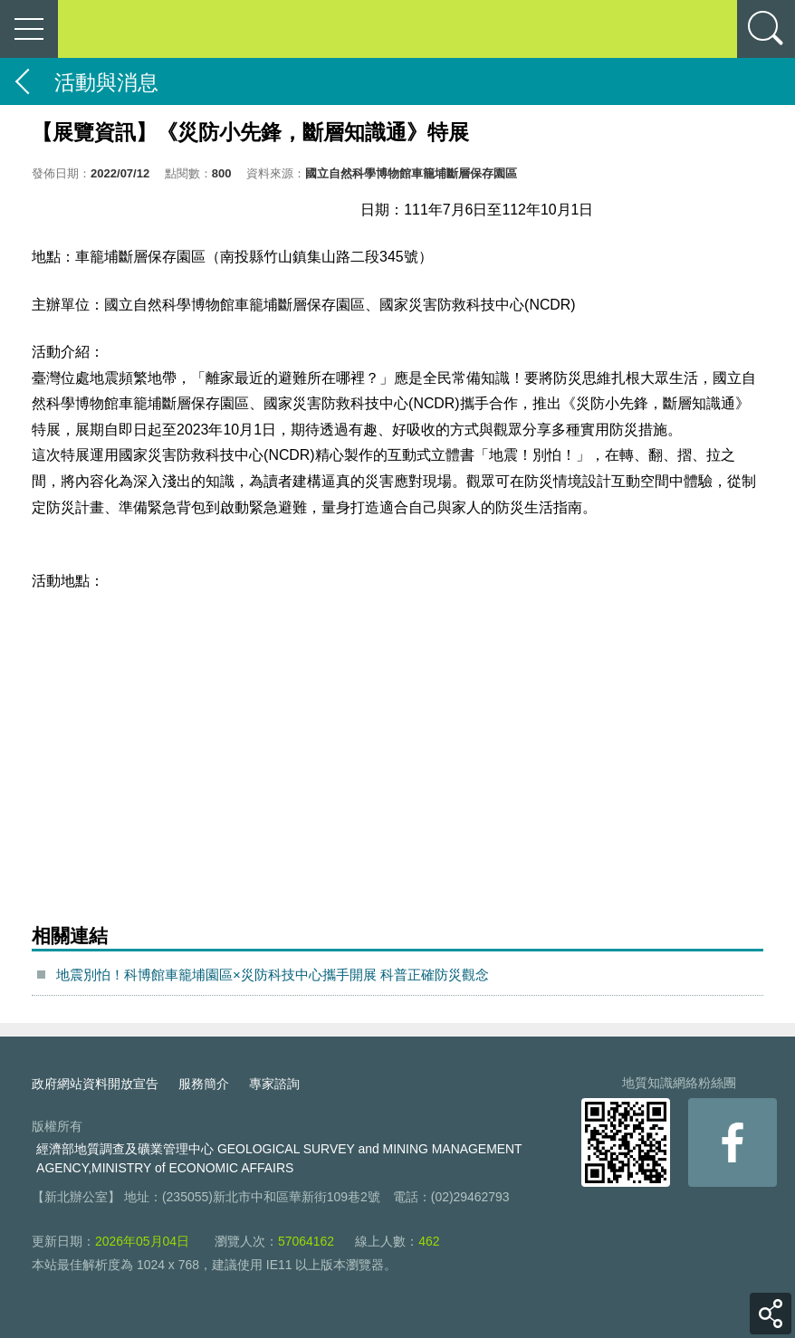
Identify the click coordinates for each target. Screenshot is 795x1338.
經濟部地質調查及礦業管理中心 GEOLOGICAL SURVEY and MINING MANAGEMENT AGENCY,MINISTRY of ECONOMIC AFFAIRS (279, 1158)
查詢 (766, 29)
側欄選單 (29, 29)
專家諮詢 (274, 1083)
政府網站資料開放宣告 (95, 1083)
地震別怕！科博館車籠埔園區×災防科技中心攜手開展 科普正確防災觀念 (272, 974)
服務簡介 (203, 1083)
